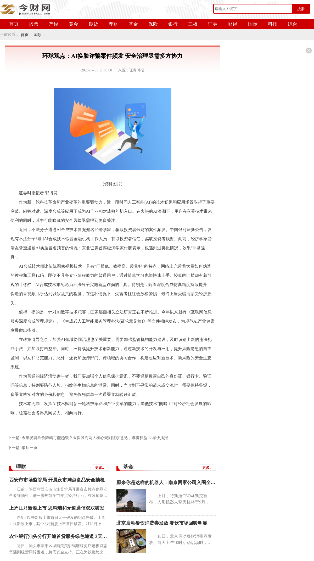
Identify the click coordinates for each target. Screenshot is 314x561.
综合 (292, 24)
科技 (272, 24)
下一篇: (22, 448)
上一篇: (88, 438)
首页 (14, 24)
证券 (212, 24)
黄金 (73, 24)
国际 (252, 24)
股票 (33, 24)
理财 (113, 24)
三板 (193, 24)
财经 (233, 24)
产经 (53, 24)
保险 (153, 24)
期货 (93, 24)
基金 (133, 24)
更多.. (99, 468)
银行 (173, 24)
